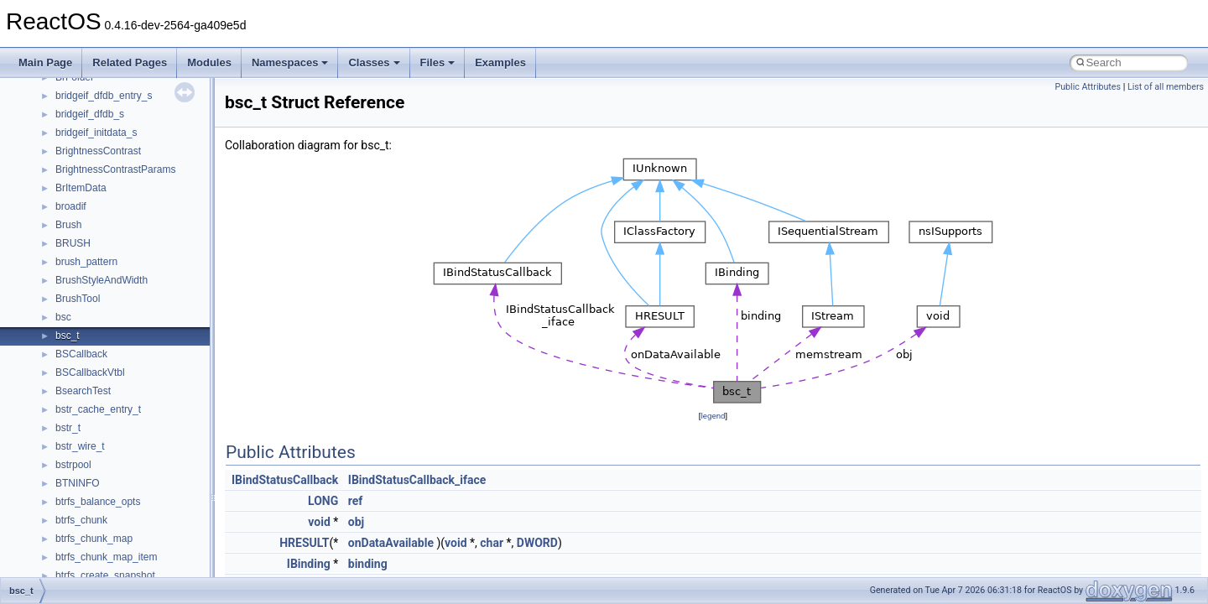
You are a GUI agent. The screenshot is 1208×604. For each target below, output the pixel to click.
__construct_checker (101, 557)
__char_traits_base (98, 465)
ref (355, 501)
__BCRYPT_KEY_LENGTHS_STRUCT (143, 206)
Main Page (45, 62)
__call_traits (82, 391)
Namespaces (290, 62)
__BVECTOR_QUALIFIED (114, 372)
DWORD (537, 542)
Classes (373, 62)
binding (368, 563)
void (319, 521)
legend (712, 415)
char (491, 542)
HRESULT (304, 542)
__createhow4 (86, 575)
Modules (209, 62)
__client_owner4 (91, 502)
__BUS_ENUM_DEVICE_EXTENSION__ (148, 354)
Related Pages (129, 62)
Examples (500, 62)
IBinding (309, 563)
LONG (323, 501)
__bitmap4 (78, 225)
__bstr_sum (81, 299)
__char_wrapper (91, 483)
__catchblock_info (95, 409)
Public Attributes (1087, 86)
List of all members (1165, 86)
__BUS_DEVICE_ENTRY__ (118, 335)
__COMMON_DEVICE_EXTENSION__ (143, 538)
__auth (70, 169)
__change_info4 (91, 446)
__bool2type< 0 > (94, 262)
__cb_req (76, 428)
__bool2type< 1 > (94, 280)
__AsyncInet (83, 132)
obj (356, 521)
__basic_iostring (91, 188)
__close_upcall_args (101, 520)
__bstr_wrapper (90, 317)
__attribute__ (84, 151)
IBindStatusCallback (285, 480)
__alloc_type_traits (97, 114)
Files (438, 62)
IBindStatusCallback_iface (417, 480)
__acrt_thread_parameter (112, 96)
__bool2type (82, 243)
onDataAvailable (391, 542)
